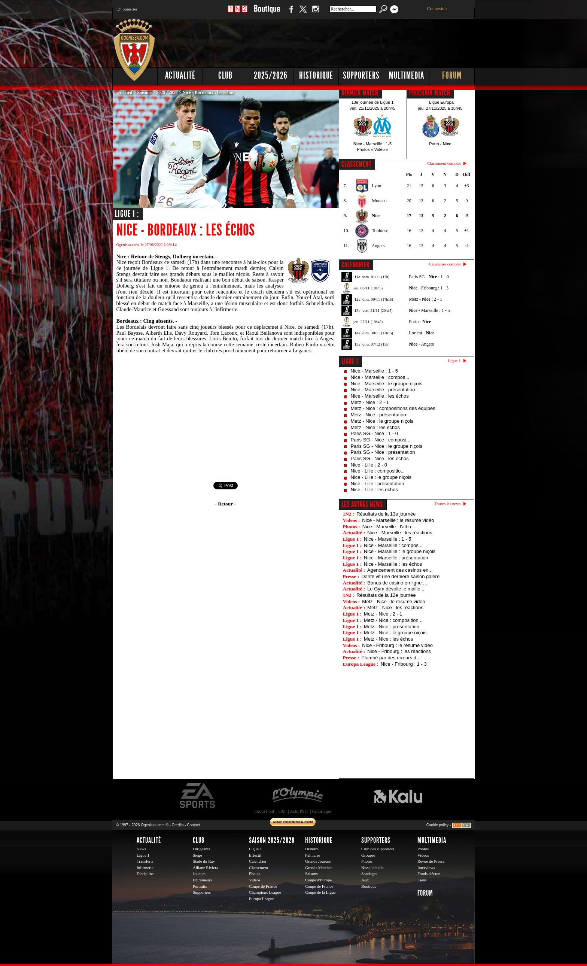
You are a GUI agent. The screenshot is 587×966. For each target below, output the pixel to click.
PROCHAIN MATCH (429, 92)
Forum (452, 75)
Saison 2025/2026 (272, 840)
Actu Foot (265, 811)
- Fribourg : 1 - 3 (428, 288)
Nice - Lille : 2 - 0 (369, 465)
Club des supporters (377, 849)
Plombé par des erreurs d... (390, 657)
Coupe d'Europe (318, 880)
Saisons (144, 92)
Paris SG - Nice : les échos (380, 458)
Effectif (255, 855)
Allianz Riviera (205, 867)
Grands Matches (318, 867)
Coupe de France (263, 886)
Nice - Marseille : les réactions (399, 532)
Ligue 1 (349, 361)
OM (282, 811)
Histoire (312, 849)
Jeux (365, 880)
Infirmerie (145, 867)
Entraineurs (202, 880)
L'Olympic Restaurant (297, 796)
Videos (255, 880)
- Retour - (225, 504)
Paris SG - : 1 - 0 (428, 276)
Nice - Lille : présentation (377, 483)
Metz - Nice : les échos (375, 427)
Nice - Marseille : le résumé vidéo (398, 520)
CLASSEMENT (356, 164)
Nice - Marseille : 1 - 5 (374, 371)
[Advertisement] (338, 41)
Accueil (125, 92)
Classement (258, 867)
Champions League (265, 892)
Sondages (369, 873)
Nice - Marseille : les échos (380, 396)
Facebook (290, 13)
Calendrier (258, 861)
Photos (254, 873)
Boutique (267, 13)
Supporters (361, 75)
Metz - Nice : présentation (378, 414)
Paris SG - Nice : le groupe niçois (386, 446)
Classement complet (443, 163)
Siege (197, 855)
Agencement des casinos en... (399, 570)
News (141, 849)
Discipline (145, 873)
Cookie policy (437, 825)
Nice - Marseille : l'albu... (388, 526)
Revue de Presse (431, 861)
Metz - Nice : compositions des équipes (393, 408)
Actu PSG (299, 811)
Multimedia (406, 75)
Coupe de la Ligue (320, 892)
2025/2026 (271, 75)
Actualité (180, 75)
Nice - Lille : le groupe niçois (381, 477)
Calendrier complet (444, 264)
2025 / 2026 (166, 92)
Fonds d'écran (428, 873)
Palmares (312, 855)
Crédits (178, 825)
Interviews (426, 867)
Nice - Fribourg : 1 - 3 (404, 664)
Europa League (261, 898)
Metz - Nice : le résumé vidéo (393, 601)
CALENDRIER (355, 264)
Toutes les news (448, 503)
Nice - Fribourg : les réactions (399, 651)
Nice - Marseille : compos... (380, 377)
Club (225, 75)
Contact (193, 825)
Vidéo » (381, 149)
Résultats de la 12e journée (386, 595)
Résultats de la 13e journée (386, 514)
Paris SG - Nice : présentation (383, 452)
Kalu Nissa (398, 796)
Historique (316, 75)
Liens (422, 880)
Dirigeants (201, 849)
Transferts (145, 861)
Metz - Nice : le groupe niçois (382, 421)
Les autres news (362, 504)
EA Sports (198, 796)
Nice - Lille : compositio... (378, 471)
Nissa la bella (372, 867)
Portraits (200, 886)
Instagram (315, 13)
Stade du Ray (204, 861)
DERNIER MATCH (359, 92)
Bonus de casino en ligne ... (397, 583)
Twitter (302, 13)
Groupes (368, 855)
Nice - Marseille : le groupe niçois (386, 383)
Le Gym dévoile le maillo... (395, 589)
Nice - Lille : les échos (374, 489)
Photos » (365, 149)
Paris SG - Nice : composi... (381, 440)
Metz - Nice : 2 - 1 (370, 402)
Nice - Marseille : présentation (383, 389)
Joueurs (199, 873)
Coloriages (322, 811)
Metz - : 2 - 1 (425, 299)
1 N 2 (237, 13)
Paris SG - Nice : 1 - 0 (374, 433)
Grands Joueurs (318, 861)
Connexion (437, 8)
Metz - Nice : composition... (393, 620)
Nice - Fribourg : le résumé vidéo (397, 645)
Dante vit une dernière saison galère (400, 576)
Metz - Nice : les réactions (395, 607)
